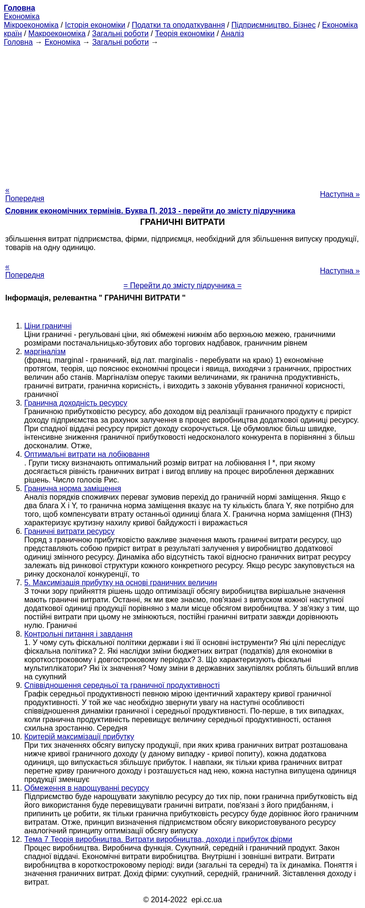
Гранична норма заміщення (72, 488)
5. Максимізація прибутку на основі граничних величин (120, 583)
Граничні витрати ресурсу (69, 531)
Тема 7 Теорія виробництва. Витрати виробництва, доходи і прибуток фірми (158, 839)
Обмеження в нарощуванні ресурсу (86, 788)
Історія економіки (95, 25)
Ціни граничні (48, 326)
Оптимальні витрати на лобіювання (87, 454)
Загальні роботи (120, 33)
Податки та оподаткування (178, 25)
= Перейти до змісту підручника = (183, 285)
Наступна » (340, 194)
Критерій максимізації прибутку (79, 737)
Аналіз (232, 33)
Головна (18, 42)
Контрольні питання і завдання (78, 634)
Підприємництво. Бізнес (273, 25)
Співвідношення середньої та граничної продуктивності (122, 685)
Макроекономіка (57, 33)
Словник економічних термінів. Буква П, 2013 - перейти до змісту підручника (150, 211)
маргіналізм (45, 352)
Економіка (21, 16)
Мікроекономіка (31, 25)
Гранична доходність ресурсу (75, 403)
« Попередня (24, 194)
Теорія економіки (184, 33)
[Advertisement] (182, 113)
